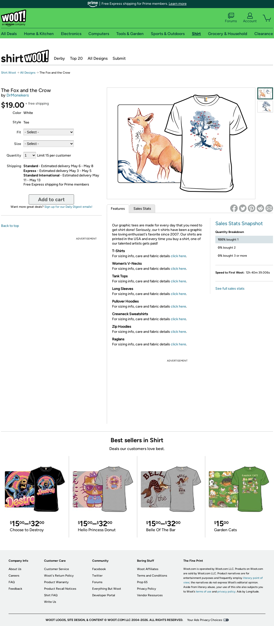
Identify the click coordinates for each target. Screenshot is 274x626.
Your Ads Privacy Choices (204, 620)
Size (17, 144)
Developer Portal (103, 595)
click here (178, 256)
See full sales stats (230, 288)
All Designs (98, 58)
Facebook (99, 569)
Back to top (10, 226)
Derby (59, 58)
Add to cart (51, 199)
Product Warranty (56, 582)
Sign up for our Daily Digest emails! (68, 206)
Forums (231, 18)
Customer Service (56, 569)
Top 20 (76, 58)
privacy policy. (226, 591)
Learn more (178, 4)
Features (118, 208)
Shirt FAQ (50, 595)
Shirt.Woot (25, 56)
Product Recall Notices (60, 588)
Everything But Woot (106, 588)
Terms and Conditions (152, 575)
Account (250, 18)
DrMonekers (18, 95)
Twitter (97, 575)
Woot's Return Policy (59, 575)
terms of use (203, 591)
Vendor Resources (150, 595)
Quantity (14, 155)
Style (17, 122)
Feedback (15, 588)
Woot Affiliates (147, 569)
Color (17, 113)
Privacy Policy (146, 588)
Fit (19, 132)
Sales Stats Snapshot (239, 223)
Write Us (50, 602)
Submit (119, 58)
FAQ (12, 582)
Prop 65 (142, 582)
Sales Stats (142, 208)
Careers (14, 575)
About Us (15, 569)
